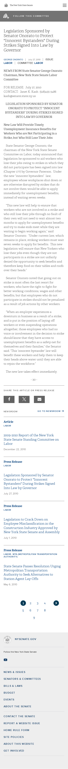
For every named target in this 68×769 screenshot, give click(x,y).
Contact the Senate (19, 716)
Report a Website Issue (22, 723)
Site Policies (14, 737)
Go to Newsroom (49, 411)
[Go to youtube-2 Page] (6, 660)
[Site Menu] (64, 5)
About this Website (19, 744)
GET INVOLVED (14, 751)
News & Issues (14, 672)
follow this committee (31, 16)
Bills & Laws (13, 686)
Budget (9, 693)
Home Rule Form (17, 730)
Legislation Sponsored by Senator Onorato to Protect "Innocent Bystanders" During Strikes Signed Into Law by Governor (29, 481)
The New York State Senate (21, 5)
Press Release (13, 462)
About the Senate (17, 706)
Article (8, 422)
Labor (8, 63)
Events (9, 699)
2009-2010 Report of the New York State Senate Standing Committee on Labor (31, 439)
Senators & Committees (22, 679)
